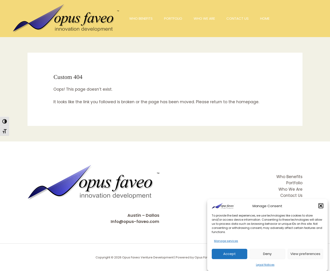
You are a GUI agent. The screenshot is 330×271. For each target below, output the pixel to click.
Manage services (226, 244)
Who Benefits (289, 176)
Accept (229, 256)
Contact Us (291, 195)
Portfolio (294, 183)
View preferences (305, 256)
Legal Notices (265, 267)
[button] (321, 208)
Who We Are (290, 189)
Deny (267, 256)
